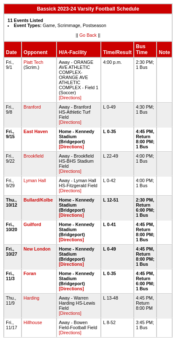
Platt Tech (33, 62)
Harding (31, 297)
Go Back (88, 35)
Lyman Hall (35, 180)
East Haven (36, 131)
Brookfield (33, 155)
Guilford (32, 224)
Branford (32, 106)
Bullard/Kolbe (38, 199)
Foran (30, 273)
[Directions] (70, 97)
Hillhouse (33, 322)
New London (37, 248)
